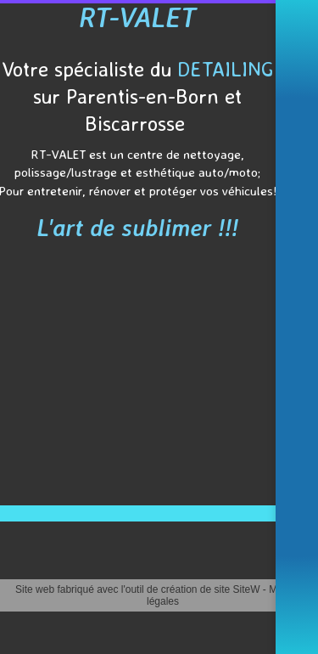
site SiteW (237, 589)
